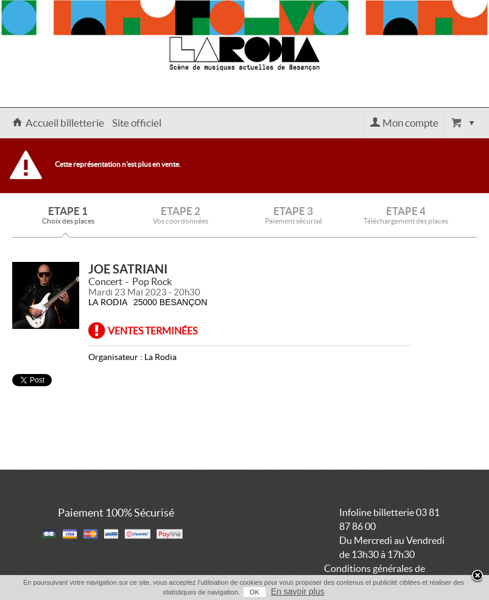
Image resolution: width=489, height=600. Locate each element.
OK (254, 592)
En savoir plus (298, 591)
